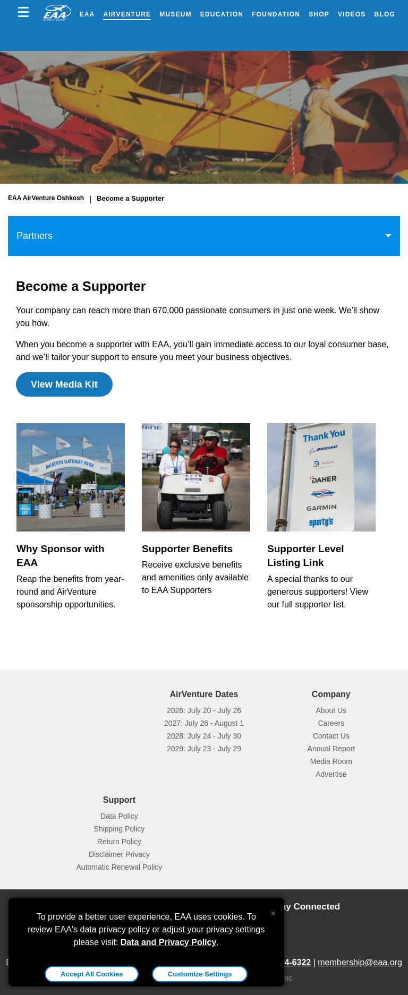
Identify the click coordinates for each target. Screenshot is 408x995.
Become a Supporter (130, 198)
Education (221, 14)
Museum (175, 14)
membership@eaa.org (360, 962)
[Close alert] (272, 911)
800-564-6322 (284, 962)
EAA (87, 14)
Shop (319, 14)
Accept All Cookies (92, 974)
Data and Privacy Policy (169, 942)
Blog (385, 14)
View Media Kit (64, 384)
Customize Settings (200, 974)
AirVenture (127, 14)
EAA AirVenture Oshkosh (46, 198)
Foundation (276, 14)
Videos (352, 14)
